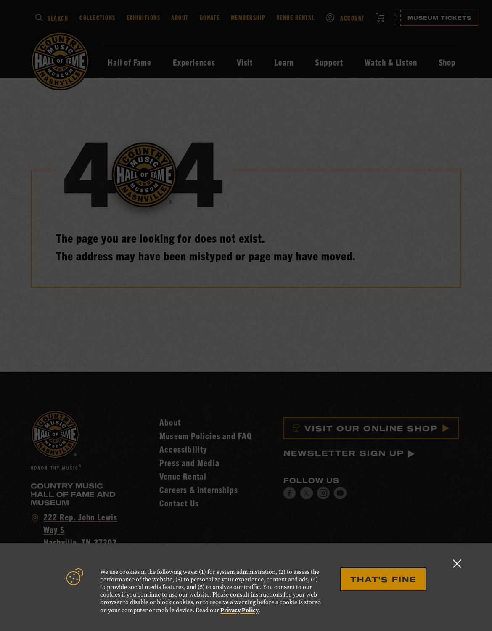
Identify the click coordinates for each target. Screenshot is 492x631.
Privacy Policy (239, 610)
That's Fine (383, 579)
